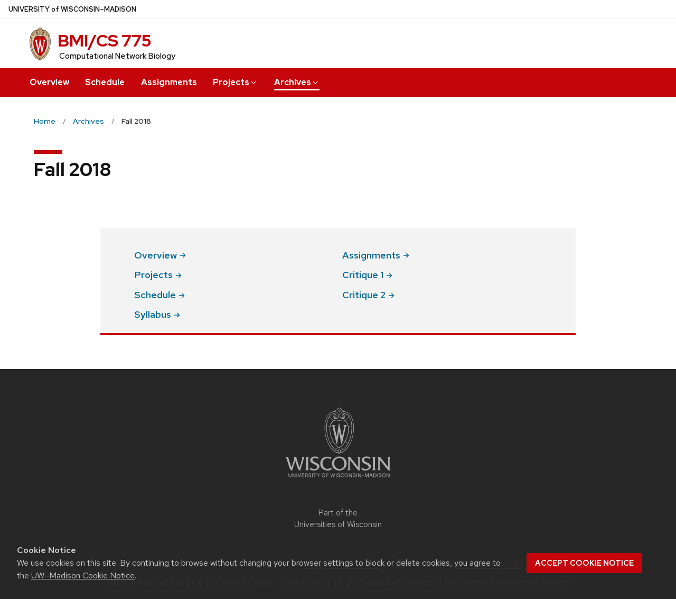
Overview (49, 82)
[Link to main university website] (338, 479)
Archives (297, 82)
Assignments (169, 82)
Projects (235, 82)
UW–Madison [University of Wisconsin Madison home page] (72, 9)
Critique (367, 275)
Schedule (105, 82)
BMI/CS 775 (105, 40)
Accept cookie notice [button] (584, 563)
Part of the (338, 519)
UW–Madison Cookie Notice (83, 575)
